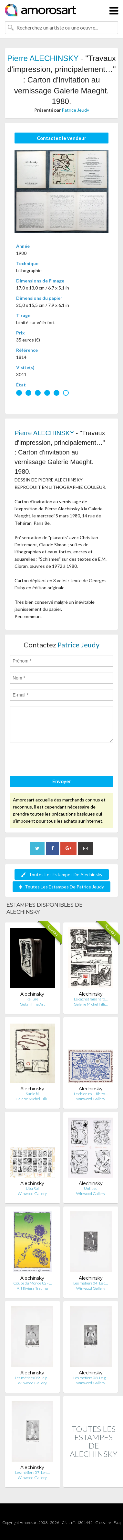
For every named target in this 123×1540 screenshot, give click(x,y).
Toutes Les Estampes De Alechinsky (61, 874)
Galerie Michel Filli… (91, 1004)
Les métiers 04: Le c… (90, 1283)
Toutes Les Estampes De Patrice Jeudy (61, 886)
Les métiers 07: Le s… (32, 1472)
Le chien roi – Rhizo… (91, 1093)
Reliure (32, 999)
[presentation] (59, 760)
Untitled (90, 1188)
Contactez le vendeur (61, 138)
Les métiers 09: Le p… (32, 1377)
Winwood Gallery (90, 1098)
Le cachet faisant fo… (91, 999)
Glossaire (103, 1522)
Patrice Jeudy (75, 110)
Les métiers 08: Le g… (90, 1377)
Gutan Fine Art (32, 1004)
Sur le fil (32, 1093)
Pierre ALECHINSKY (42, 58)
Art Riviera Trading (32, 1288)
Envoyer (61, 781)
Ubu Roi (32, 1188)
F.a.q (117, 1522)
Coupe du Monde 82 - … (32, 1283)
